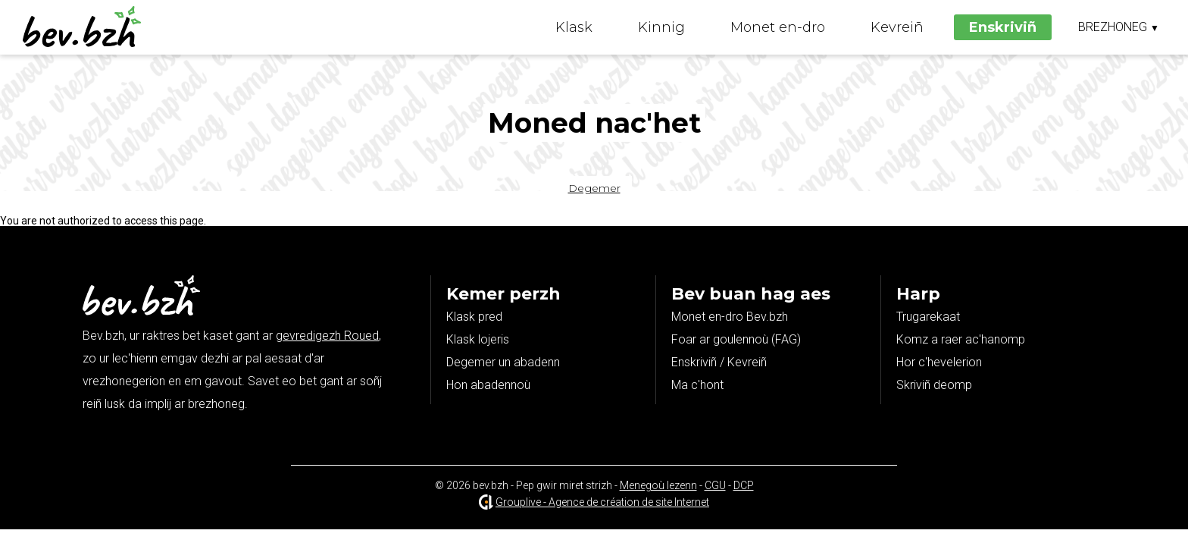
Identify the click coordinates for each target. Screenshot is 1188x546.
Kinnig (661, 27)
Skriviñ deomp (934, 385)
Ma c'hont (697, 385)
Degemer (594, 188)
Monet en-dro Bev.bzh (729, 316)
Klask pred (474, 316)
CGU (715, 485)
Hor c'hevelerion (939, 362)
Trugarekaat (928, 316)
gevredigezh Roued (327, 335)
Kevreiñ (897, 27)
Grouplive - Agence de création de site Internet (602, 502)
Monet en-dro (777, 27)
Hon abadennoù (488, 385)
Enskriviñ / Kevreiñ (719, 362)
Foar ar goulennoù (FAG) (736, 339)
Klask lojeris (477, 339)
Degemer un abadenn (503, 362)
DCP (743, 485)
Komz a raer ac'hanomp (960, 339)
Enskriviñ (1002, 27)
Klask (573, 27)
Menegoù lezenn (658, 485)
